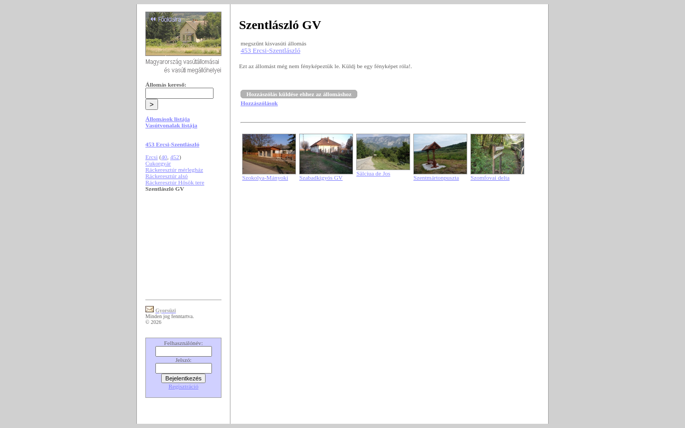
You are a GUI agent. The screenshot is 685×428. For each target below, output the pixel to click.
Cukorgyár (158, 163)
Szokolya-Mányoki (265, 177)
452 (174, 157)
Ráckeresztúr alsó (166, 176)
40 (164, 157)
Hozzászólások (258, 103)
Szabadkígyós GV (320, 177)
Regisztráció (184, 386)
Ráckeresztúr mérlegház (174, 169)
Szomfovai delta (490, 177)
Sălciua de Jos (373, 173)
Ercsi (151, 157)
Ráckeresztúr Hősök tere (174, 182)
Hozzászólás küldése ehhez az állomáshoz (298, 94)
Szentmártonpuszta (436, 177)
